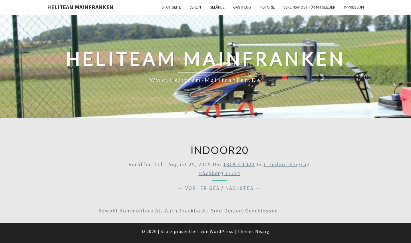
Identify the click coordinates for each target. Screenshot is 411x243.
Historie (267, 7)
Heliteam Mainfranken (80, 7)
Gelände (217, 7)
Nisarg (262, 231)
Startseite (171, 7)
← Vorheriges (198, 188)
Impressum (354, 7)
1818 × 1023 (239, 164)
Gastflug (242, 7)
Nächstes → (243, 188)
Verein (195, 7)
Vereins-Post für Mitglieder (309, 7)
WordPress (221, 231)
